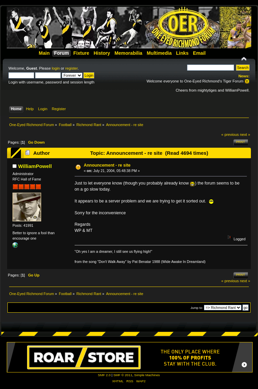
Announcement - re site (107, 165)
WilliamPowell (35, 166)
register (71, 68)
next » (245, 134)
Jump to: (196, 308)
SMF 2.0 (104, 375)
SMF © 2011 (122, 375)
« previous (230, 134)
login (56, 68)
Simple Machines (147, 375)
